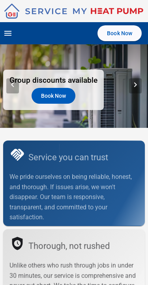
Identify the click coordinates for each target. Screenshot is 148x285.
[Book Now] (119, 33)
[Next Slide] (135, 85)
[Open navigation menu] (8, 33)
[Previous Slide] (12, 85)
